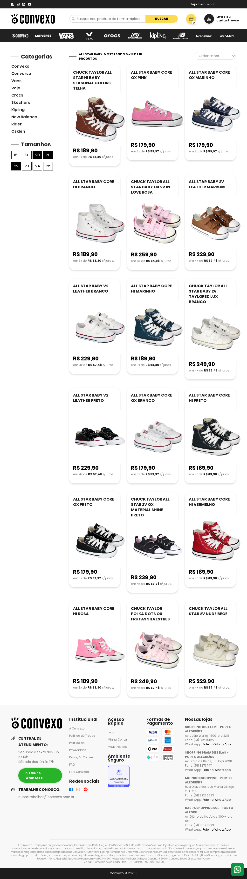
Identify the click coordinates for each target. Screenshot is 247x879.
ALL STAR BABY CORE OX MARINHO (209, 75)
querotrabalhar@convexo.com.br (46, 797)
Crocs (17, 95)
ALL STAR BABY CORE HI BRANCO (93, 184)
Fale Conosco (79, 772)
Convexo (20, 66)
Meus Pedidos (118, 747)
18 (15, 155)
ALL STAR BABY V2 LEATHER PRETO (90, 397)
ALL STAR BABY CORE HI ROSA (93, 611)
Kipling (18, 109)
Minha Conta (117, 740)
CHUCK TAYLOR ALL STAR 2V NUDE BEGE (208, 611)
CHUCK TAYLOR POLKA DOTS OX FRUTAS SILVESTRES (150, 614)
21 (47, 155)
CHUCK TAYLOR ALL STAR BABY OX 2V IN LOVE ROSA (150, 187)
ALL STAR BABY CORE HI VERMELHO (209, 501)
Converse (21, 73)
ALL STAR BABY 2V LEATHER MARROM (207, 184)
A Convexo (76, 728)
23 (27, 166)
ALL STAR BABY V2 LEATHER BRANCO (90, 288)
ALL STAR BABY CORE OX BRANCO (151, 397)
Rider (16, 124)
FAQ (72, 765)
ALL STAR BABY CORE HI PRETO (209, 397)
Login (112, 732)
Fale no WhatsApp (217, 744)
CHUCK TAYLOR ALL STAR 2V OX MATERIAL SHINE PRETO (150, 507)
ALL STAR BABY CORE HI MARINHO (151, 288)
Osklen (18, 131)
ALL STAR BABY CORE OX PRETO (93, 501)
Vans (16, 81)
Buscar (161, 19)
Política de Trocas (82, 736)
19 (26, 155)
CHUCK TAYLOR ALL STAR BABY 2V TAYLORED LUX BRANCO (208, 294)
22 (16, 166)
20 (37, 155)
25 (48, 166)
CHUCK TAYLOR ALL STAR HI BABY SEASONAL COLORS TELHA (92, 80)
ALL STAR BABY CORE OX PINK (151, 75)
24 (37, 166)
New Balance (24, 117)
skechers (20, 102)
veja (15, 88)
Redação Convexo (82, 757)
